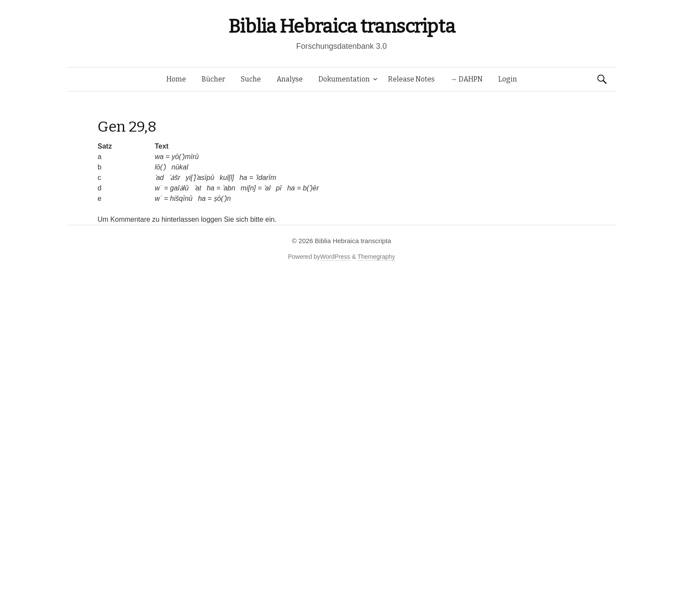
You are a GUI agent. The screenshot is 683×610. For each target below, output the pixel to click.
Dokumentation (344, 79)
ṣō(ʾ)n (221, 198)
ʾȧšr (174, 177)
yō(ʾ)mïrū (185, 156)
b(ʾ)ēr (311, 188)
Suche (251, 79)
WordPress (335, 256)
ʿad (159, 177)
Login (507, 79)
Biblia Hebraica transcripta (341, 26)
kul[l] (227, 177)
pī (278, 188)
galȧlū (179, 188)
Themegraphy (376, 256)
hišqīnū (181, 198)
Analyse (290, 79)
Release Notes (411, 79)
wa (159, 156)
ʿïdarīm (265, 177)
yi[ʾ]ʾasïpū (200, 177)
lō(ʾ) (160, 167)
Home (176, 79)
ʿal (267, 188)
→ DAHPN (466, 79)
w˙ (158, 188)
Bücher (213, 79)
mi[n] (248, 188)
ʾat (197, 188)
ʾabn (228, 188)
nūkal (180, 167)
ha (243, 177)
